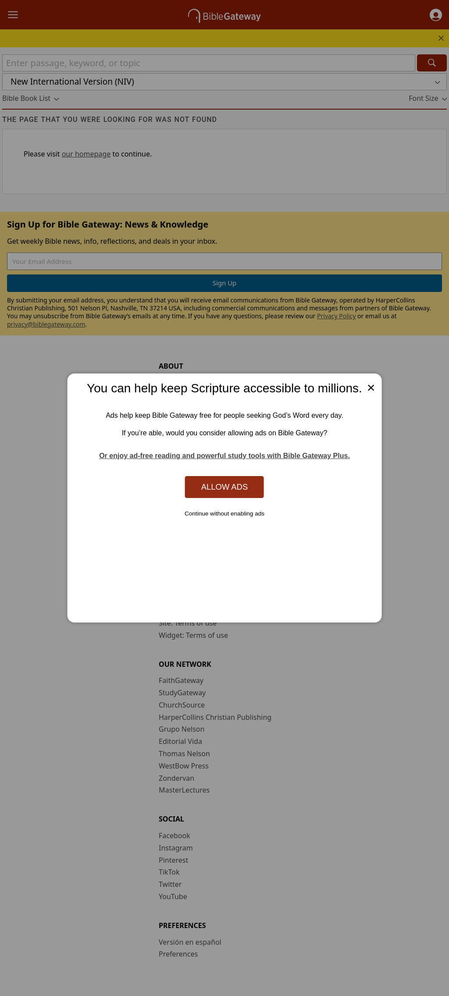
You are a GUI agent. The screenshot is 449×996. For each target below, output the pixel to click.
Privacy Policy (336, 316)
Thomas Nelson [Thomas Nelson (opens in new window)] (184, 753)
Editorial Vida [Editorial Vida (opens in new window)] (180, 741)
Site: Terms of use (188, 623)
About (168, 383)
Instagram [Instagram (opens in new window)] (176, 848)
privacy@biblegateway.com (46, 324)
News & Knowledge (190, 394)
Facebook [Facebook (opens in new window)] (174, 835)
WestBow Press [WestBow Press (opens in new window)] (184, 766)
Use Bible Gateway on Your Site (210, 537)
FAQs (167, 513)
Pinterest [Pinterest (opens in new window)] (173, 860)
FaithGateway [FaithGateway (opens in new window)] (181, 680)
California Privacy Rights (201, 586)
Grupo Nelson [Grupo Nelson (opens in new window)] (181, 729)
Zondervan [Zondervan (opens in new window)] (176, 778)
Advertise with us (187, 550)
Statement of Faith (189, 407)
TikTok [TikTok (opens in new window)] (169, 872)
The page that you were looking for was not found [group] (109, 119)
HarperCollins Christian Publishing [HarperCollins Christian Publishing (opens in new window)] (215, 717)
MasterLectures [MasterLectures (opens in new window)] (184, 790)
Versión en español (190, 942)
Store (167, 431)
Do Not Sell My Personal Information (222, 598)
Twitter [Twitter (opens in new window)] (170, 884)
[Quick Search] (208, 62)
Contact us (176, 562)
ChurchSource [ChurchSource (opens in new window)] (182, 705)
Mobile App (177, 419)
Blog (166, 443)
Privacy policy (183, 574)
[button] (436, 15)
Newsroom (177, 455)
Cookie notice (181, 610)
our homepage (86, 154)
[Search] (432, 62)
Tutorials (173, 525)
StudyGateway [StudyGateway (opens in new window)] (182, 692)
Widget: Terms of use (193, 635)
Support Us (177, 468)
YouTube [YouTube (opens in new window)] (173, 896)
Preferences (178, 954)
